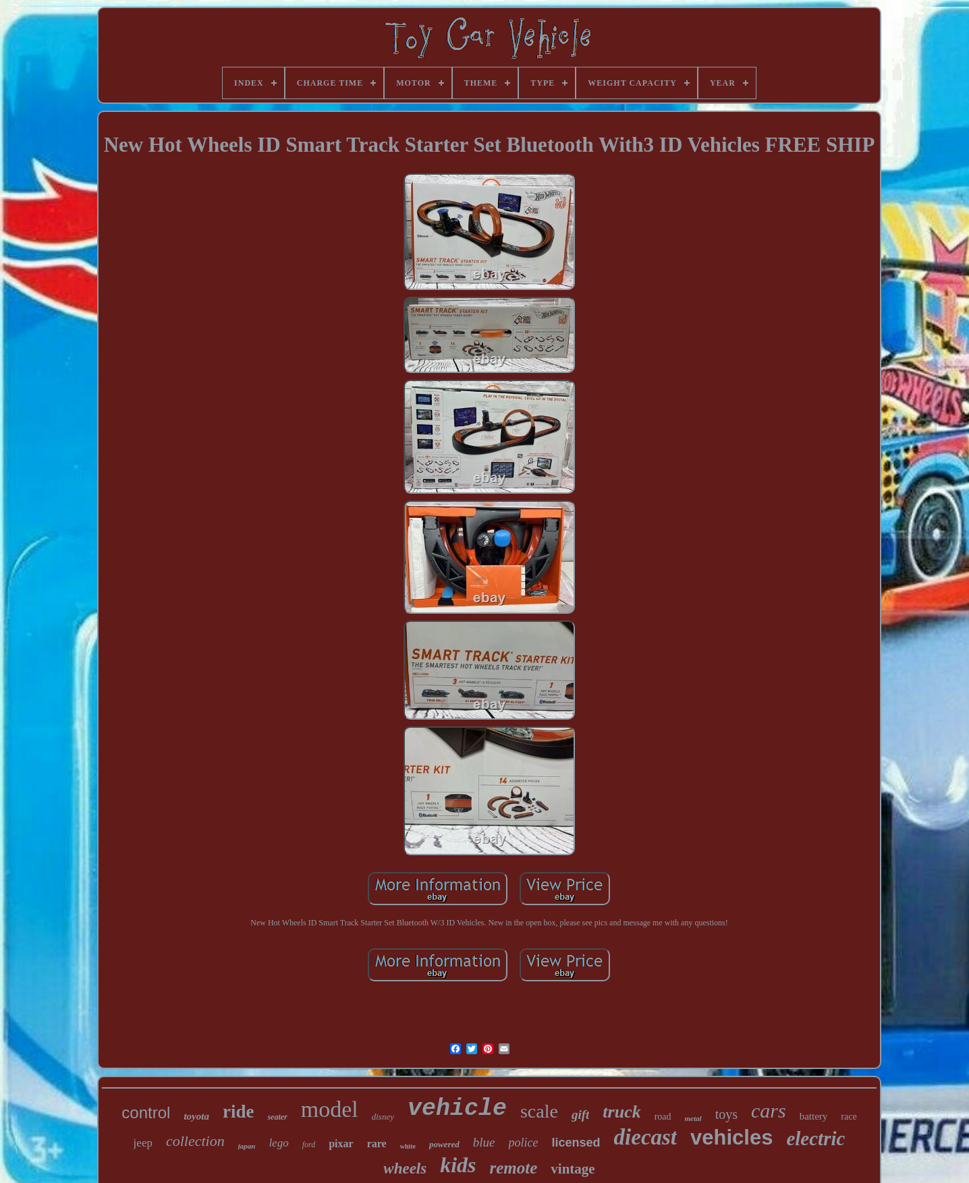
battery (814, 1116)
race (848, 1117)
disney (383, 1117)
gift (580, 1114)
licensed (576, 1142)
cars (768, 1110)
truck (621, 1112)
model (329, 1109)
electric (815, 1138)
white (408, 1146)
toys (726, 1114)
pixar (341, 1143)
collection (195, 1140)
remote (514, 1168)
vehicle (457, 1108)
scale (539, 1111)
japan (247, 1146)
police (523, 1142)
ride (238, 1111)
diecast (645, 1137)
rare (377, 1143)
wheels (404, 1168)
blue (484, 1142)
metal (693, 1118)
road (663, 1117)
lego (278, 1142)
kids (458, 1165)
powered (444, 1144)
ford (309, 1144)
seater (277, 1117)
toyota (196, 1116)
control (145, 1112)
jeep (143, 1142)
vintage (572, 1169)
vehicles (731, 1137)
